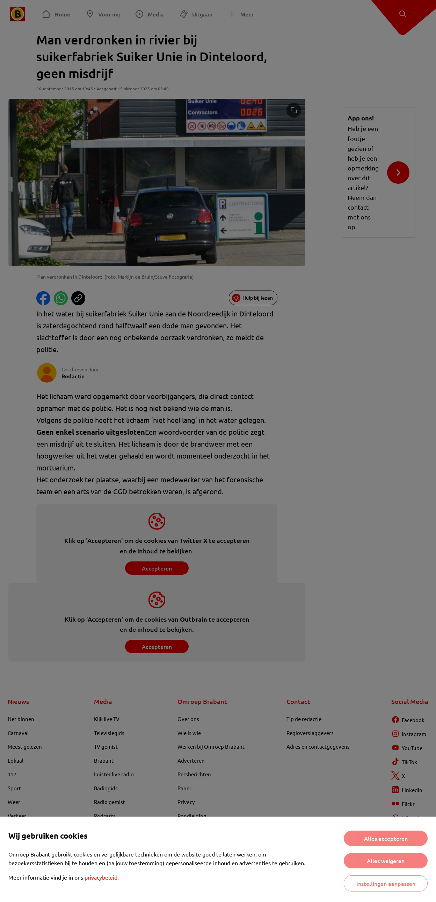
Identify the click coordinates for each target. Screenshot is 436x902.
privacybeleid (101, 877)
